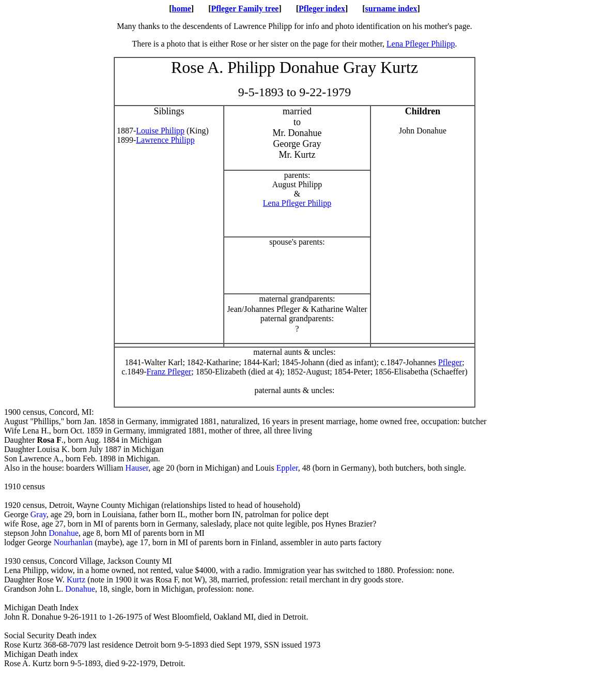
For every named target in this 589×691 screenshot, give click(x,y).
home (181, 8)
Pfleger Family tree (244, 8)
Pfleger (450, 362)
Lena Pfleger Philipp (420, 43)
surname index (391, 8)
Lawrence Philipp (165, 140)
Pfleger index (322, 8)
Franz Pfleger (169, 371)
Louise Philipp (160, 130)
